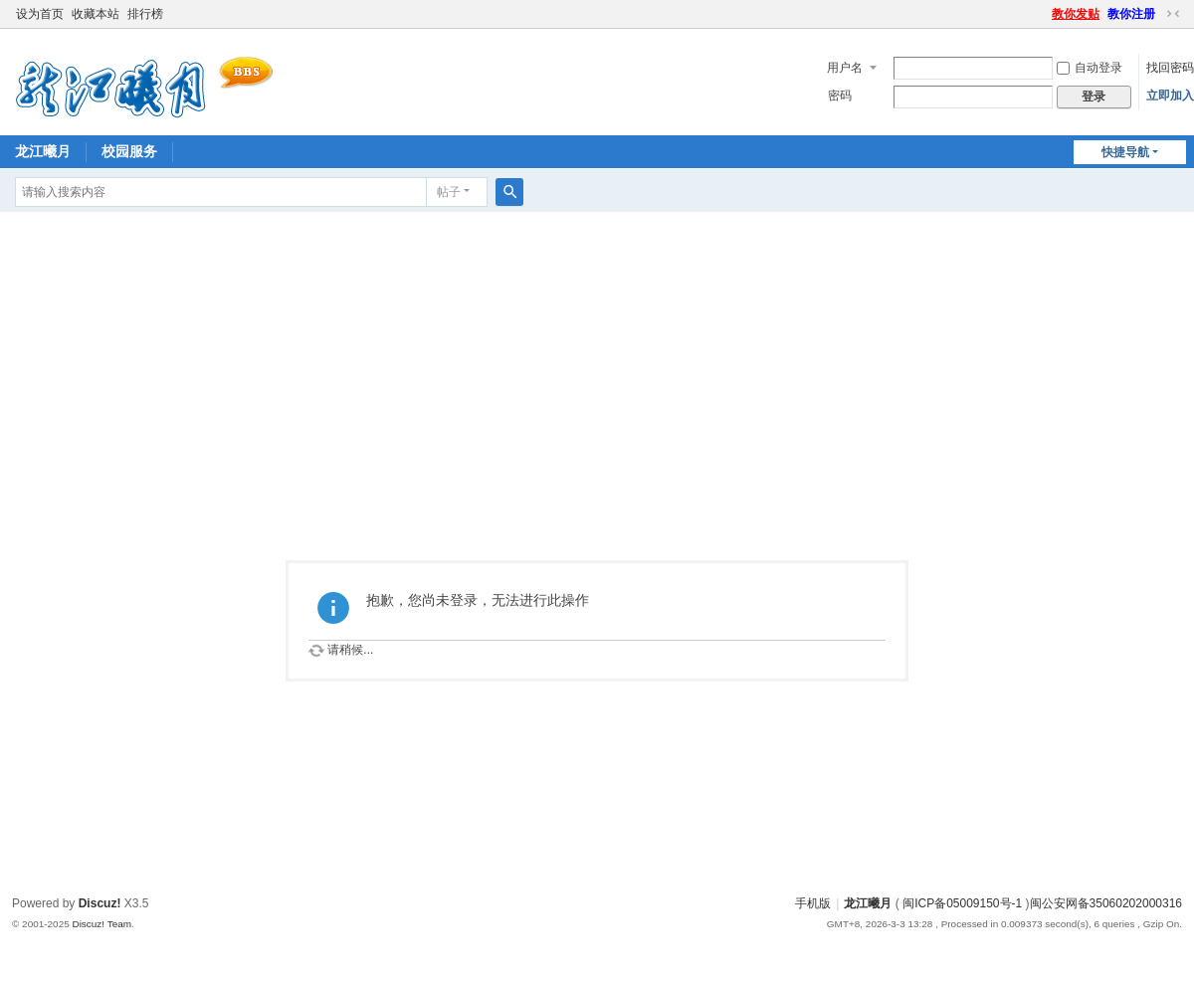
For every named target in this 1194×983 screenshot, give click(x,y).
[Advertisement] (597, 361)
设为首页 (40, 14)
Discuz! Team (101, 923)
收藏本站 (95, 14)
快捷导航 (1125, 152)
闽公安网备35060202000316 (1106, 903)
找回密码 (1170, 68)
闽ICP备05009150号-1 (962, 903)
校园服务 (129, 151)
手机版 (813, 903)
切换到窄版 (1173, 14)
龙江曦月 (43, 151)
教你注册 (1131, 14)
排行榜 (145, 14)
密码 (840, 95)
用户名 (845, 68)
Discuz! (100, 903)
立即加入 (1170, 95)
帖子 (449, 192)
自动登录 (1089, 68)
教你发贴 (1075, 14)
